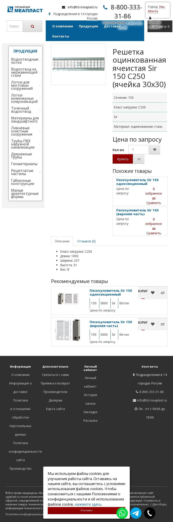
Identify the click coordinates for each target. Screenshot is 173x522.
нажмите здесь (88, 504)
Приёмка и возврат (55, 383)
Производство (20, 468)
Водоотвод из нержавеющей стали (24, 72)
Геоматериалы (24, 163)
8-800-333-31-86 (151, 392)
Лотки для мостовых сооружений (22, 85)
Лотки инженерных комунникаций (24, 98)
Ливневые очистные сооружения (21, 131)
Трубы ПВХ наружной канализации (22, 144)
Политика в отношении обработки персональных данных (20, 417)
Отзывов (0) (86, 241)
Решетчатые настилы (22, 172)
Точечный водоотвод (21, 110)
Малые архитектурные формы (25, 193)
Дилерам (55, 400)
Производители (55, 392)
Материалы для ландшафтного (25, 120)
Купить (123, 159)
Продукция (88, 26)
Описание (62, 241)
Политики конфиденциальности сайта (31, 514)
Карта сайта (55, 409)
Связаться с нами (55, 375)
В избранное (154, 191)
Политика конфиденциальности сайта (25, 451)
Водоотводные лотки (24, 61)
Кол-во (118, 150)
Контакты (60, 36)
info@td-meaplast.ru (83, 7)
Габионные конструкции (22, 182)
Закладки (90, 412)
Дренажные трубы (21, 155)
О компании (62, 26)
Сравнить (153, 201)
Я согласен (86, 510)
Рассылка (90, 420)
